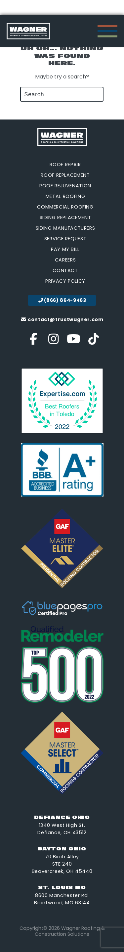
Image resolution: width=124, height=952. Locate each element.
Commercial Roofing (65, 207)
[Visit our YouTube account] (73, 341)
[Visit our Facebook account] (33, 341)
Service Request (65, 238)
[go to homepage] (28, 31)
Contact (65, 270)
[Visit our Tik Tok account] (93, 341)
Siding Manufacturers (65, 228)
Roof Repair (65, 164)
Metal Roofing (65, 196)
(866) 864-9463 (62, 300)
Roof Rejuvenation (65, 185)
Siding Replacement (65, 217)
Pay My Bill (65, 249)
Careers (65, 260)
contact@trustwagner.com (62, 319)
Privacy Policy (65, 281)
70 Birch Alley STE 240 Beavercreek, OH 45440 (62, 864)
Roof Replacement (65, 175)
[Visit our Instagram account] (53, 341)
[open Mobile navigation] (107, 31)
